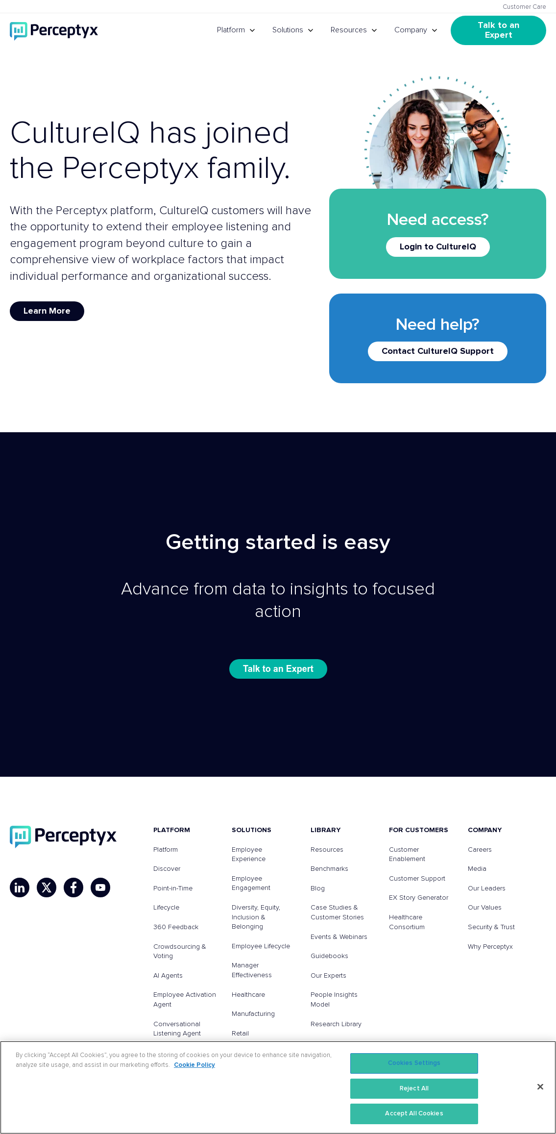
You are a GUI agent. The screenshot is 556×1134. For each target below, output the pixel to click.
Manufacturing (253, 1014)
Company (410, 30)
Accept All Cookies (414, 1113)
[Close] (540, 1087)
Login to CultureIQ (438, 247)
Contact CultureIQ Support (438, 351)
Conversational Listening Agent (177, 1029)
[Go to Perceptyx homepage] (54, 30)
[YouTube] (100, 887)
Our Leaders (487, 888)
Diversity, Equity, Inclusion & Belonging (256, 917)
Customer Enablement (407, 854)
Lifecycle (166, 907)
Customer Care (524, 7)
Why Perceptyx (490, 946)
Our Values (485, 907)
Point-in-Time (173, 888)
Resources (349, 30)
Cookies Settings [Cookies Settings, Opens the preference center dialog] (414, 1063)
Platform (231, 30)
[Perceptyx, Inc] (63, 837)
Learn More (47, 311)
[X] (46, 887)
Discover (166, 868)
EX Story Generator (418, 897)
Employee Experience (249, 854)
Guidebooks (329, 956)
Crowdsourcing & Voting (179, 951)
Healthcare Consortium (407, 922)
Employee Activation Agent (184, 999)
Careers (480, 849)
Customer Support (417, 878)
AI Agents (168, 975)
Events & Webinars (339, 937)
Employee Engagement (251, 883)
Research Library (336, 1024)
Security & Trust (491, 927)
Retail (240, 1033)
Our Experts (328, 975)
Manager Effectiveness (252, 970)
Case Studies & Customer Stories (337, 912)
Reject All (414, 1088)
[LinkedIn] (19, 887)
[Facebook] (73, 887)
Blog (318, 888)
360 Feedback (175, 927)
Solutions (287, 30)
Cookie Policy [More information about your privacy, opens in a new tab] (194, 1065)
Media (477, 868)
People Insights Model (334, 999)
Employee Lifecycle (261, 946)
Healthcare (248, 994)
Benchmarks (329, 868)
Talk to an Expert (500, 30)
